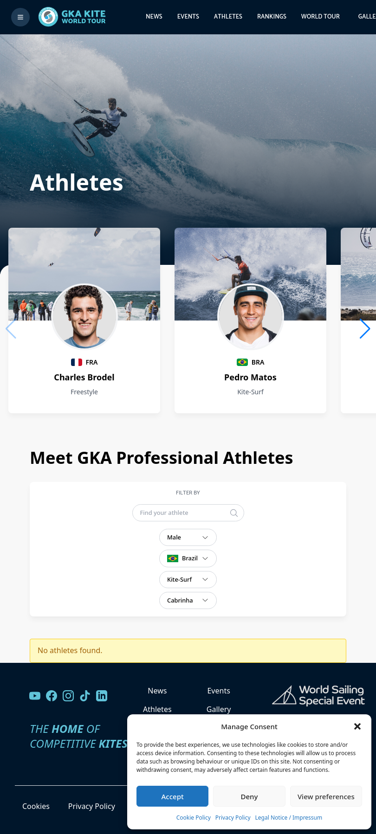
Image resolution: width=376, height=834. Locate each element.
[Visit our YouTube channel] (34, 695)
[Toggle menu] (20, 17)
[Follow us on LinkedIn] (101, 695)
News (154, 17)
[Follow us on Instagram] (68, 695)
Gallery (219, 709)
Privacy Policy (233, 817)
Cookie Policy (193, 817)
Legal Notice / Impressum (289, 817)
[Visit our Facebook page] (51, 695)
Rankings (271, 17)
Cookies (36, 806)
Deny (249, 796)
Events (188, 17)
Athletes (228, 17)
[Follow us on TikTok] (85, 695)
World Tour (320, 17)
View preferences (326, 796)
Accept (173, 796)
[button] (357, 726)
